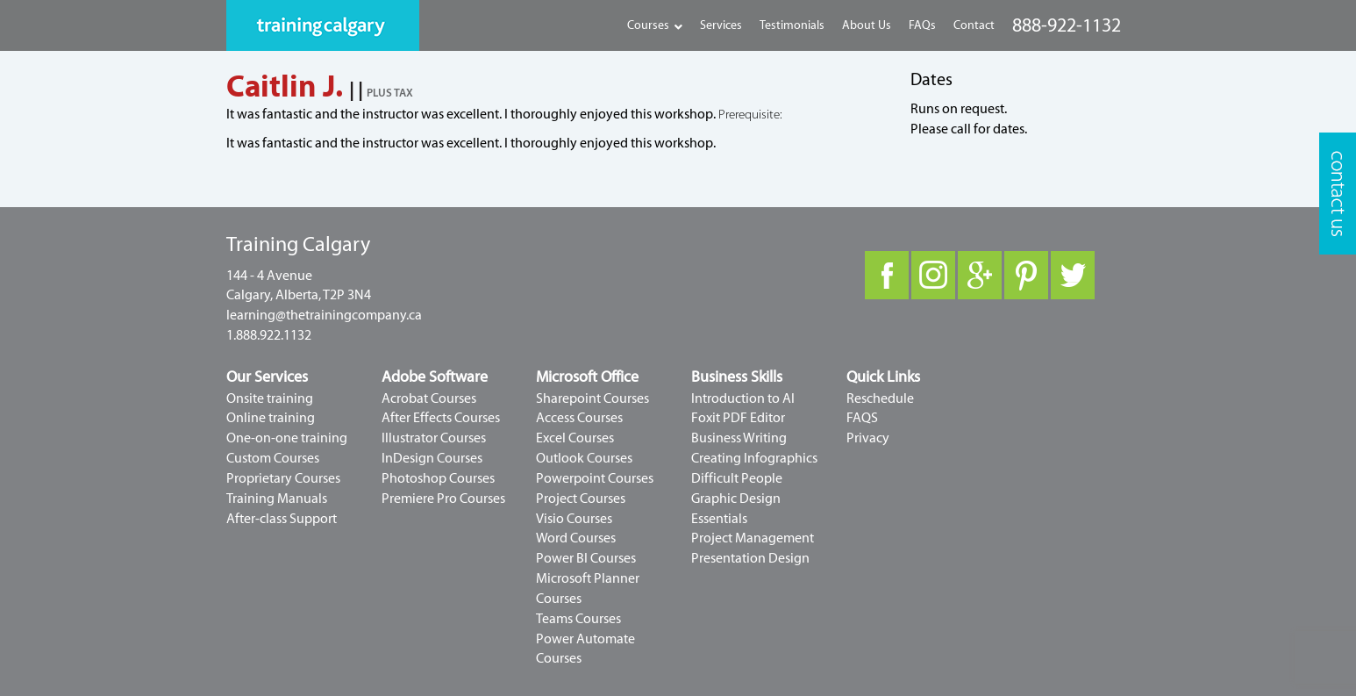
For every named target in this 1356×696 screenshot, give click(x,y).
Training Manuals (276, 498)
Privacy (867, 438)
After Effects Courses (441, 418)
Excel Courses (575, 438)
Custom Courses (272, 458)
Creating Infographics (754, 458)
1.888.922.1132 (268, 335)
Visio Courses (574, 519)
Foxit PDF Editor (738, 418)
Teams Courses (578, 619)
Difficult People (736, 478)
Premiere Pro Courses (443, 498)
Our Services (267, 377)
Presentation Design (750, 558)
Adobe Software (435, 377)
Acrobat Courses (429, 398)
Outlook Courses (584, 458)
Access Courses (579, 418)
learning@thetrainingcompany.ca (324, 315)
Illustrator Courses (434, 438)
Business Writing (739, 438)
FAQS (862, 418)
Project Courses (580, 498)
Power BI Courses (586, 558)
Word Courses (576, 538)
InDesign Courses (432, 458)
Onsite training (269, 398)
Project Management (752, 538)
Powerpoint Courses (594, 478)
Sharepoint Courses (592, 398)
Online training (270, 418)
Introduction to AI (743, 398)
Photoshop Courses (438, 478)
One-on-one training (286, 438)
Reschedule (880, 398)
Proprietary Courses (283, 478)
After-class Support (281, 519)
